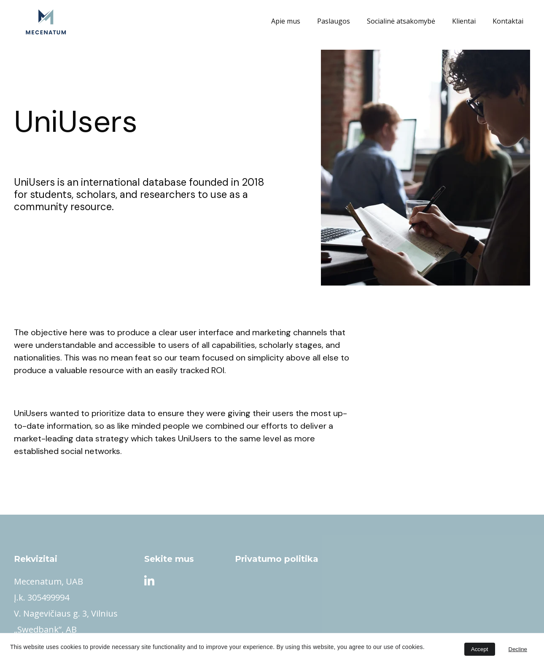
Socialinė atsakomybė (401, 21)
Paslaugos (333, 21)
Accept (479, 649)
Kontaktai (508, 21)
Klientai (464, 21)
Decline (518, 649)
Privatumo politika (276, 559)
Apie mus (285, 21)
